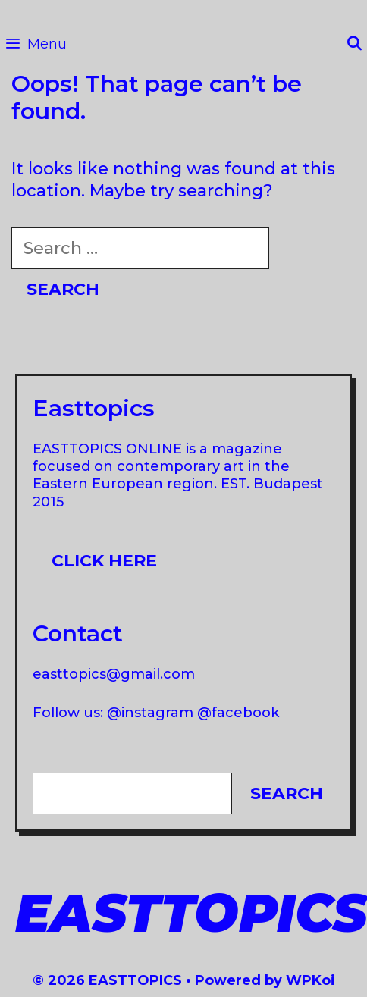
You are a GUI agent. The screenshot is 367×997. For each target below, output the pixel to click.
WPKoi (310, 980)
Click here (104, 560)
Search (286, 793)
